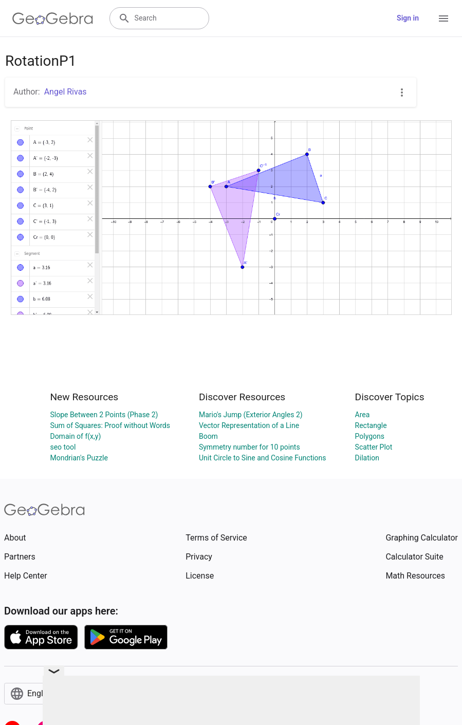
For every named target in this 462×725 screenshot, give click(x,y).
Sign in (408, 18)
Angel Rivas (65, 92)
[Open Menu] (443, 18)
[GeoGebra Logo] (52, 18)
